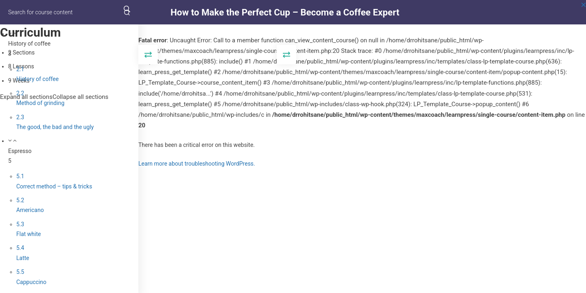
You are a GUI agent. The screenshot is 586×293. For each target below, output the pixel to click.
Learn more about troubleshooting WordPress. (196, 163)
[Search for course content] (127, 12)
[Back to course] (583, 12)
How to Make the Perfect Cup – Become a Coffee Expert (285, 12)
